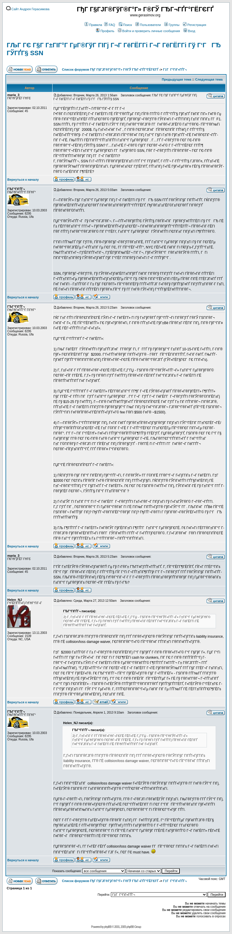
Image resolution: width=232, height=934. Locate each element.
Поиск (125, 25)
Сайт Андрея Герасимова (27, 9)
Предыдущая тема (176, 79)
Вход (189, 31)
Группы (171, 25)
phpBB (107, 926)
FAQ (109, 25)
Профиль (105, 31)
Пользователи (148, 25)
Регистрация (194, 25)
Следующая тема (209, 79)
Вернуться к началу (23, 179)
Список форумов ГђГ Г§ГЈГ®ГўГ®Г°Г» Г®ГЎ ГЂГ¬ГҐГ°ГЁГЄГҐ (110, 69)
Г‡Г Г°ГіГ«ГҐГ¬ (175, 69)
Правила (93, 25)
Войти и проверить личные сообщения (149, 31)
